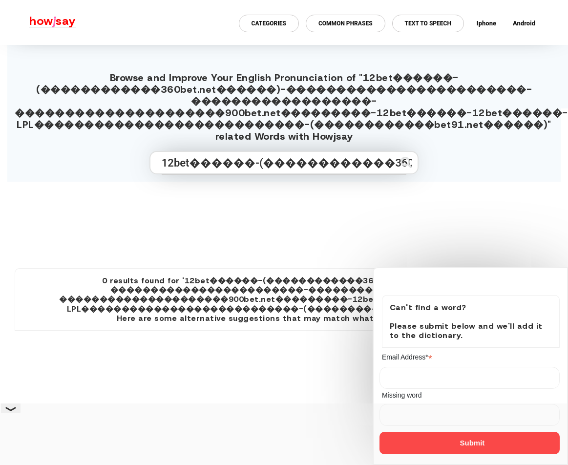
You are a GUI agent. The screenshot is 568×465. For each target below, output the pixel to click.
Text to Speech (428, 23)
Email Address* (407, 357)
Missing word (402, 395)
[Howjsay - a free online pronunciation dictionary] (38, 22)
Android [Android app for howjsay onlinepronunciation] (524, 23)
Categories (269, 23)
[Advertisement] (284, 221)
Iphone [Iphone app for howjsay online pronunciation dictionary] (486, 23)
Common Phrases (345, 23)
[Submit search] (406, 162)
